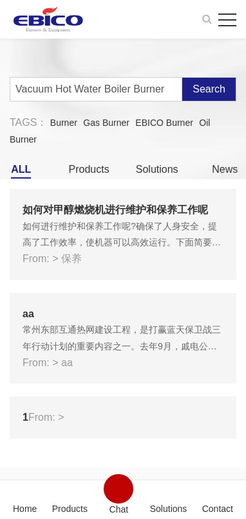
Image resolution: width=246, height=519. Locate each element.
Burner (63, 123)
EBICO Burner (164, 123)
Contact (217, 508)
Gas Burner (106, 123)
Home (25, 508)
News (225, 169)
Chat (119, 509)
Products (89, 169)
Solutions (157, 169)
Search (209, 89)
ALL (21, 169)
